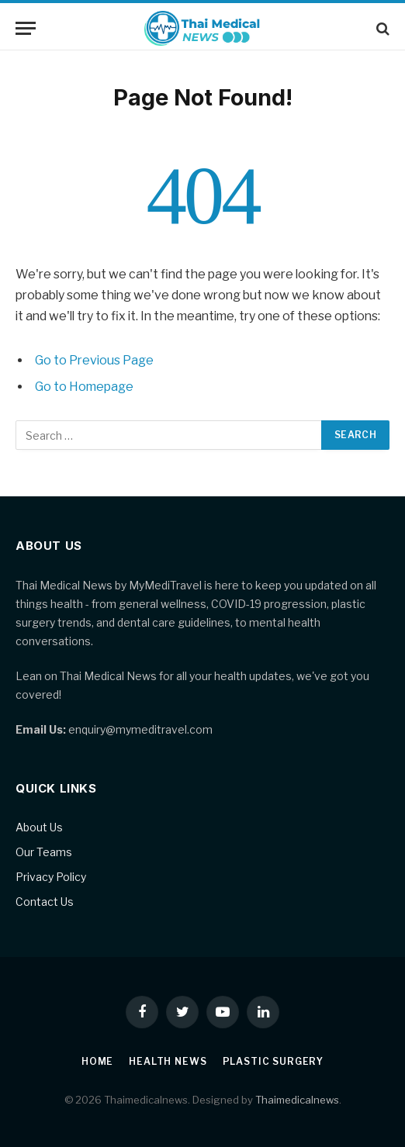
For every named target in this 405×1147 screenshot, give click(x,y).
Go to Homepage (84, 386)
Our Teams (44, 852)
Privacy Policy (51, 876)
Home (97, 1061)
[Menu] (26, 28)
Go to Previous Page (94, 360)
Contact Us (45, 901)
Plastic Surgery (273, 1061)
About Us (39, 827)
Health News (167, 1061)
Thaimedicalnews (297, 1099)
